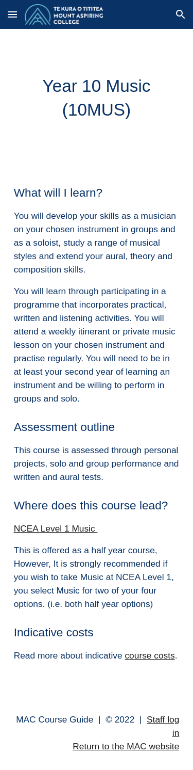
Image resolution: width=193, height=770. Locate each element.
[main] (97, 98)
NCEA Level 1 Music (56, 528)
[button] (12, 14)
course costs (149, 655)
